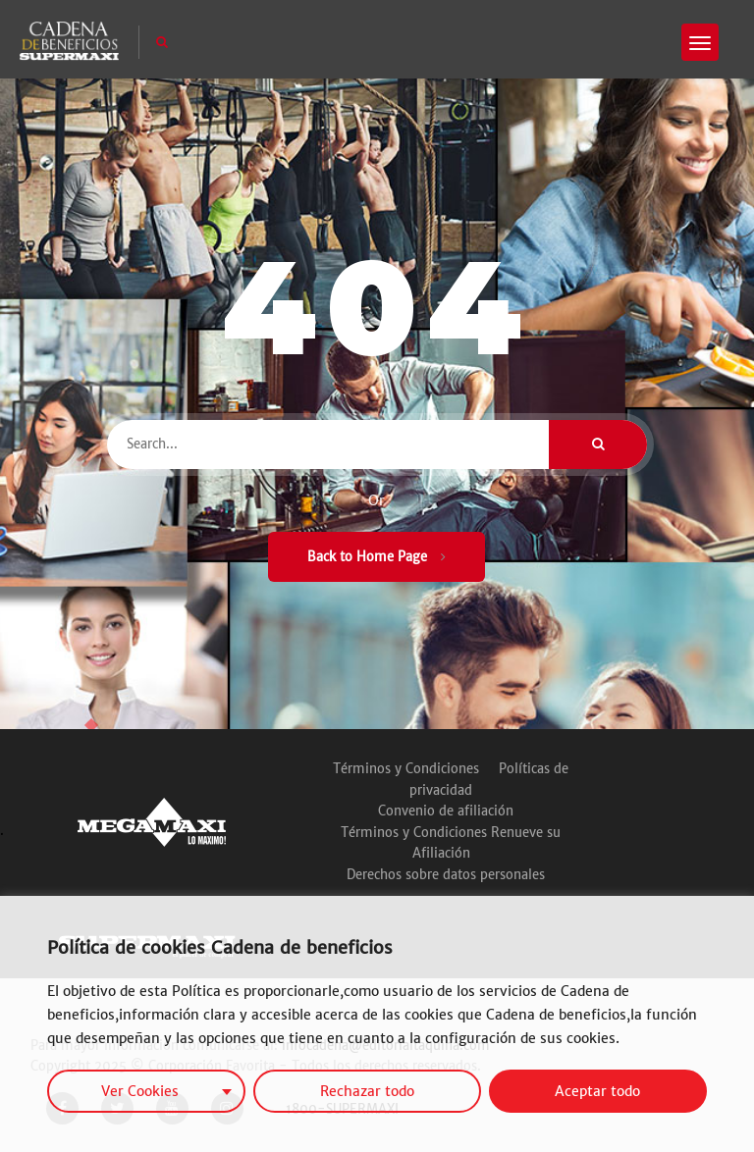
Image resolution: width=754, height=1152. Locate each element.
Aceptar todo (597, 1091)
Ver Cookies (140, 1091)
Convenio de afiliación (445, 811)
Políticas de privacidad (488, 779)
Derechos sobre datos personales (446, 874)
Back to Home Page (376, 557)
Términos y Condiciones (406, 768)
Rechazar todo (367, 1091)
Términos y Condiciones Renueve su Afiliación (451, 843)
